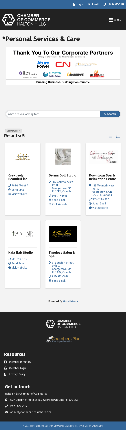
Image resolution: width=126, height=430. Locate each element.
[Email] (92, 5)
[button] (110, 136)
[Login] (77, 5)
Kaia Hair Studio (20, 252)
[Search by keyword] (53, 114)
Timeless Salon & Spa (62, 254)
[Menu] (115, 19)
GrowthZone (70, 301)
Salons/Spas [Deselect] (13, 131)
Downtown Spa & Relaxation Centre (102, 177)
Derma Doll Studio (62, 175)
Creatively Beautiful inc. (18, 177)
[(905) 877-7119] (113, 5)
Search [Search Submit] (110, 113)
